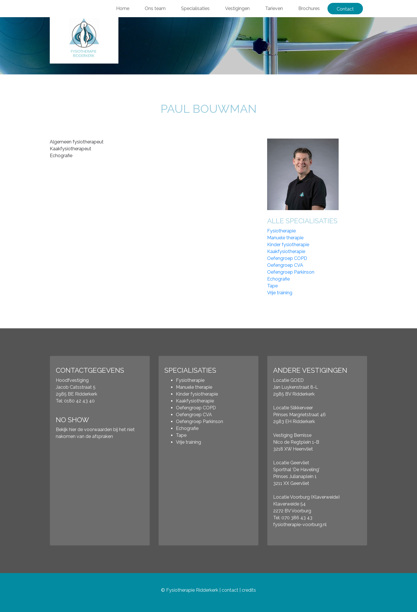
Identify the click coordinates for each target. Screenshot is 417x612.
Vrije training (279, 292)
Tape (272, 286)
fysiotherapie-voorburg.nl (300, 524)
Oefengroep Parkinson (290, 272)
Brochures (309, 8)
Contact (345, 9)
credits (249, 590)
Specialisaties (195, 8)
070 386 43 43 (296, 517)
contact (230, 590)
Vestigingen (237, 8)
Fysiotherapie (281, 231)
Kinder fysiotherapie (288, 244)
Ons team (155, 8)
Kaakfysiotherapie (286, 251)
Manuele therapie (285, 237)
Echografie (278, 279)
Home (122, 8)
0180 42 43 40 (79, 401)
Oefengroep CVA (285, 265)
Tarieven (274, 8)
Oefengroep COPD (287, 258)
